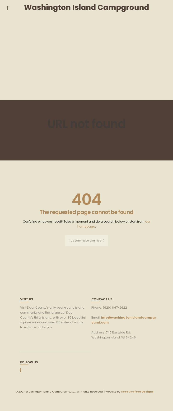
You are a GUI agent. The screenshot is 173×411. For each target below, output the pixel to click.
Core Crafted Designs (137, 391)
